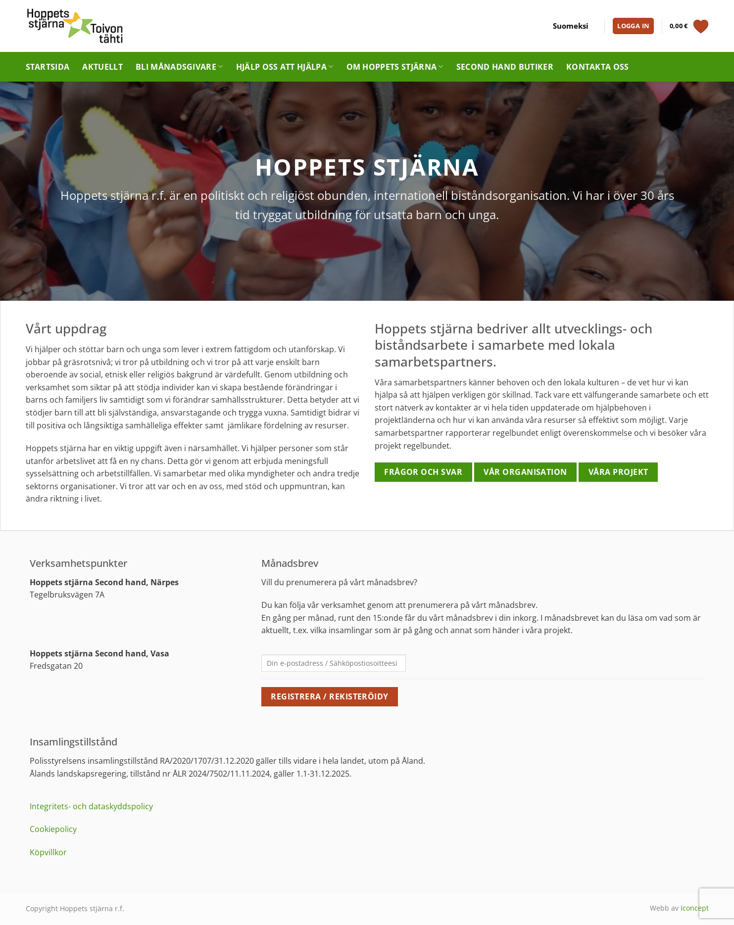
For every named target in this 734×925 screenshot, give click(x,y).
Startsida (48, 66)
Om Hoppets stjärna (394, 66)
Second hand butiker (504, 66)
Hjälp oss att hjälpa (285, 66)
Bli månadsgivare (179, 66)
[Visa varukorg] (689, 26)
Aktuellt (102, 66)
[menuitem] (570, 26)
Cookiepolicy (53, 829)
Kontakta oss (597, 66)
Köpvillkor (48, 852)
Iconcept (695, 908)
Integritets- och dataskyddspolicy (91, 806)
